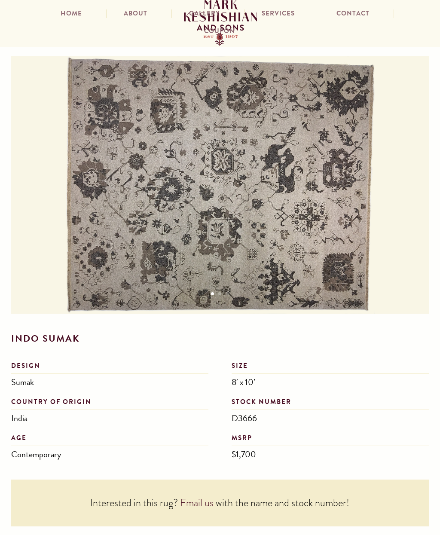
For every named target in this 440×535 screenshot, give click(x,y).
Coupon (219, 32)
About (135, 15)
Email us (197, 504)
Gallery (204, 15)
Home (71, 15)
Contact (353, 15)
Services (278, 15)
